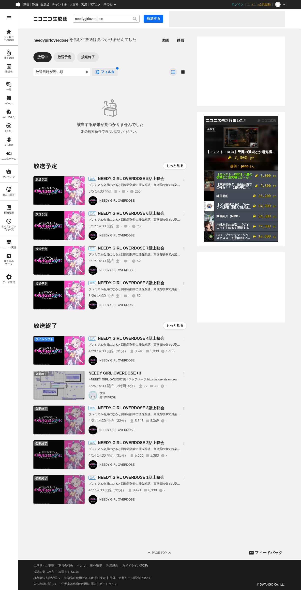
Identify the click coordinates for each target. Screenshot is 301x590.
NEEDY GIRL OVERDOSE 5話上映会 (131, 179)
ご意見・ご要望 (43, 565)
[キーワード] (106, 19)
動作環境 (96, 565)
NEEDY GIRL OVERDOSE (117, 200)
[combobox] (106, 19)
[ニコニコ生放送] (50, 19)
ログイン (237, 4)
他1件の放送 (107, 397)
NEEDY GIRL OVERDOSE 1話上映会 (131, 477)
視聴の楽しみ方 (43, 571)
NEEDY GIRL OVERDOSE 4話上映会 (131, 338)
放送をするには (68, 571)
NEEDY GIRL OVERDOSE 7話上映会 (131, 248)
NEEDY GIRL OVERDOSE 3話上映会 (131, 408)
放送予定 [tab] (64, 57)
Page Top (159, 552)
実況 (84, 4)
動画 (26, 4)
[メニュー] (184, 179)
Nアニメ (95, 4)
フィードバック (268, 553)
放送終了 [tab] (88, 57)
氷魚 (102, 393)
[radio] (173, 72)
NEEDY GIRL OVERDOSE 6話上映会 (131, 213)
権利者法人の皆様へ (46, 578)
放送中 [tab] (42, 57)
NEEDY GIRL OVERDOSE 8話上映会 (131, 283)
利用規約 (112, 565)
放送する (153, 18)
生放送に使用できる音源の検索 (84, 577)
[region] (9, 299)
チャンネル (59, 4)
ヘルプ (81, 565)
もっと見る (174, 166)
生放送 (45, 4)
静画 (35, 4)
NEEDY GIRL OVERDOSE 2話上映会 (131, 443)
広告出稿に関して (45, 584)
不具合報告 (65, 565)
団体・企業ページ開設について (130, 577)
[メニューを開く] (9, 18)
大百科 (74, 4)
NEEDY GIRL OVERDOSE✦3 (115, 373)
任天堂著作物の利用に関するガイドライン (89, 583)
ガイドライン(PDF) (135, 565)
